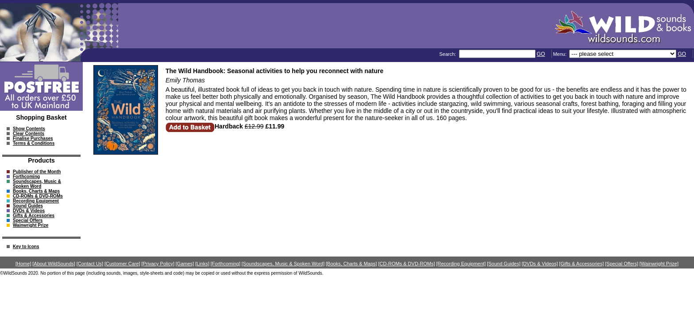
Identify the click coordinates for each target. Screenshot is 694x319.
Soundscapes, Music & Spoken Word (37, 184)
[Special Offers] (621, 263)
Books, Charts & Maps (36, 191)
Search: (448, 54)
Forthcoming (26, 176)
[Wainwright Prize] (659, 263)
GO (541, 54)
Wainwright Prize (30, 225)
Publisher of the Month (37, 171)
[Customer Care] (122, 263)
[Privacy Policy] (157, 263)
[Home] (23, 263)
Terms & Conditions (33, 143)
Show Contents (29, 128)
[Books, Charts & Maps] (351, 263)
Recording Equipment (36, 200)
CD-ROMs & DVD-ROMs (38, 196)
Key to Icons (26, 246)
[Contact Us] (90, 263)
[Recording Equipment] (461, 263)
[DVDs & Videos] (540, 263)
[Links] (202, 263)
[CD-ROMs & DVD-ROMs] (406, 263)
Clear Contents (28, 133)
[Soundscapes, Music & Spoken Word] (283, 263)
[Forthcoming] (225, 263)
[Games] (185, 263)
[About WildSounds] (53, 263)
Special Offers (27, 220)
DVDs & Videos (29, 210)
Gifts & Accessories (33, 215)
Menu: (560, 54)
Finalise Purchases (33, 138)
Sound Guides (28, 205)
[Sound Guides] (503, 263)
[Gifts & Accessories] (581, 263)
